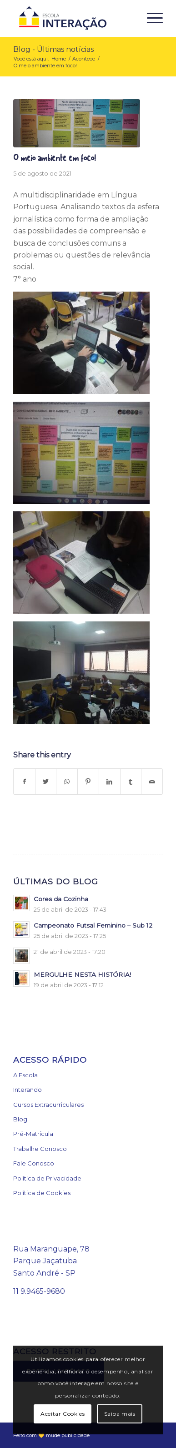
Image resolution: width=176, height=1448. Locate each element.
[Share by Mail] (151, 781)
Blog (20, 1119)
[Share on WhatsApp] (66, 781)
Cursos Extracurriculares (48, 1104)
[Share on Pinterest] (88, 781)
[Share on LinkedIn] (109, 781)
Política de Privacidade (47, 1178)
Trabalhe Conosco (40, 1148)
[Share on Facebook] (24, 781)
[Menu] (150, 18)
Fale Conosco (33, 1163)
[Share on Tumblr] (131, 781)
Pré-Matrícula (33, 1133)
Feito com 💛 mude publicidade (51, 1435)
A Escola (25, 1075)
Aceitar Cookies (62, 1413)
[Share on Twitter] (45, 781)
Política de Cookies (41, 1192)
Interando (27, 1089)
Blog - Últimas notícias (53, 49)
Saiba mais (120, 1413)
